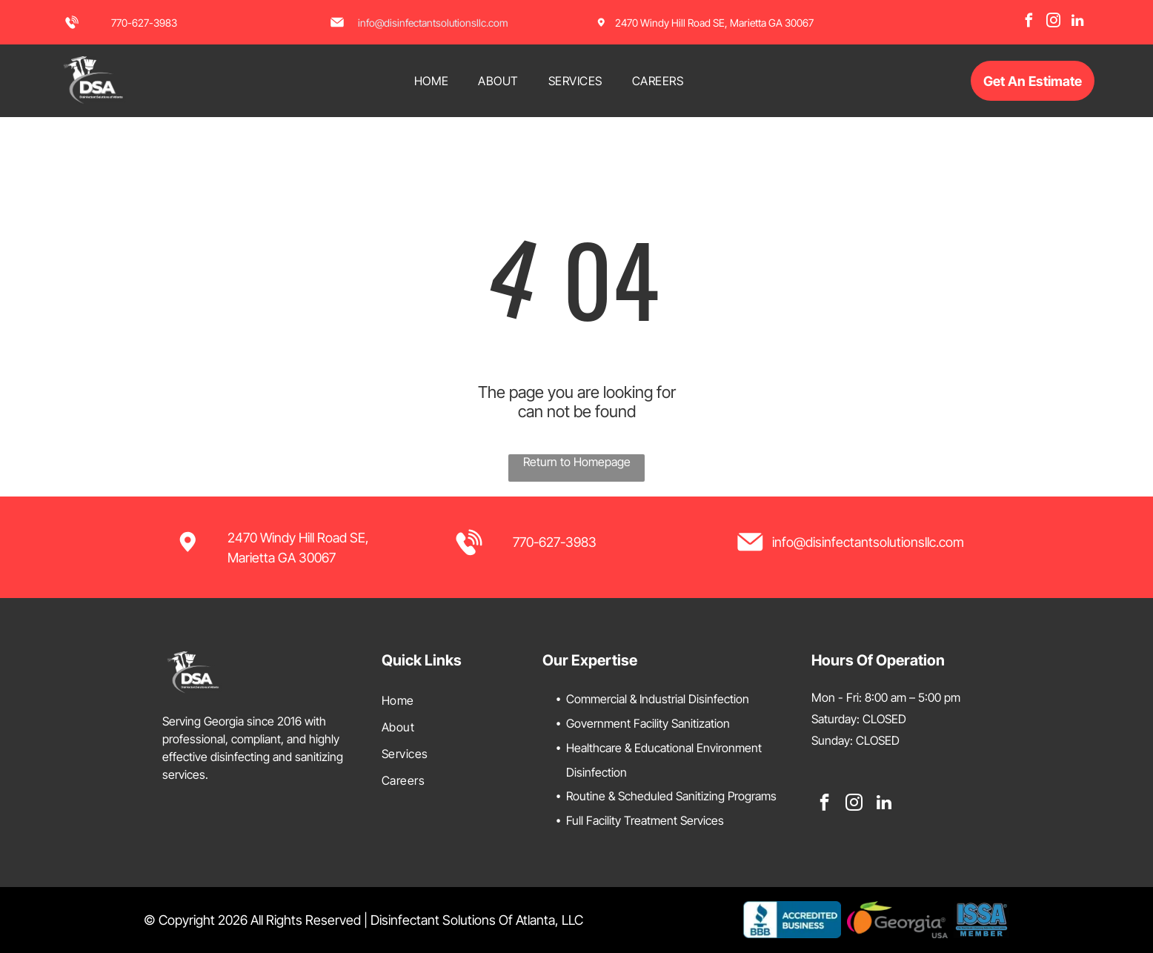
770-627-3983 (144, 22)
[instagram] (1053, 22)
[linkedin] (1077, 22)
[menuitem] (431, 81)
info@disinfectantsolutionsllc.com (433, 22)
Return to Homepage (577, 461)
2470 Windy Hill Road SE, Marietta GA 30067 (714, 22)
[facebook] (1028, 22)
